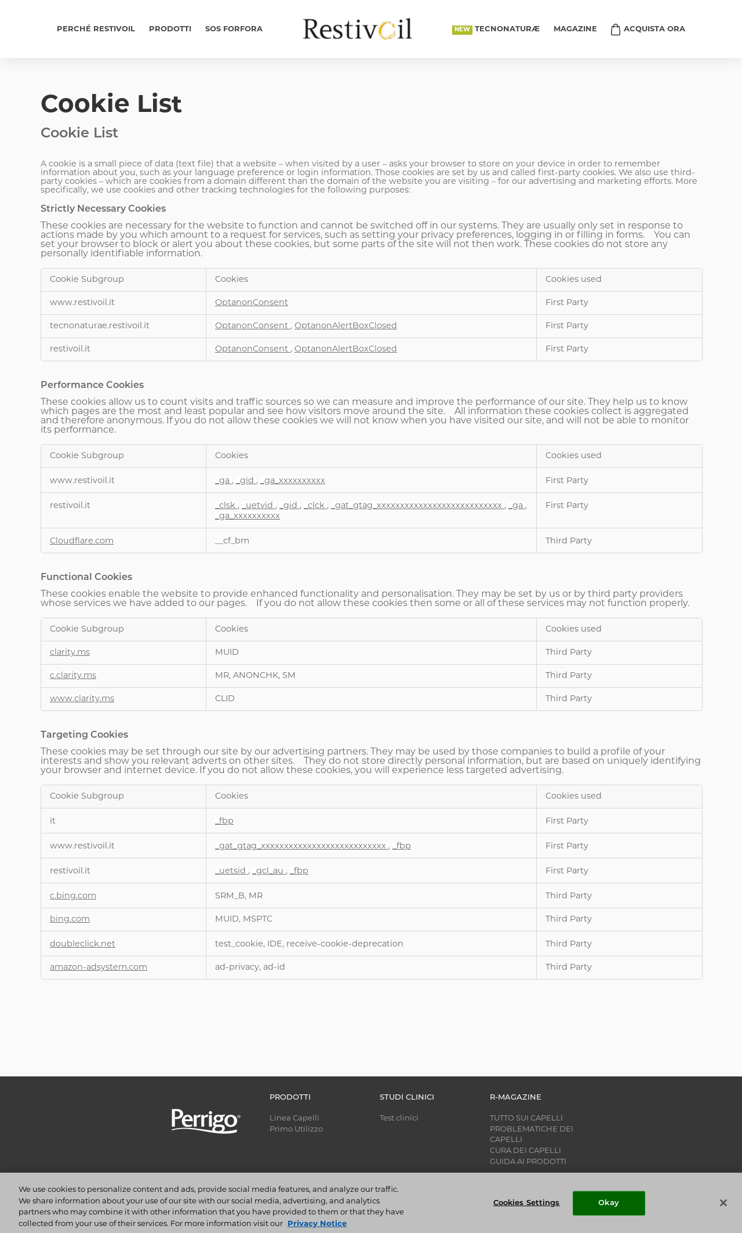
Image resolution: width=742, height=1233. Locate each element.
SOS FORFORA (234, 29)
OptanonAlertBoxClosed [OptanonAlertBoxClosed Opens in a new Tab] (345, 326)
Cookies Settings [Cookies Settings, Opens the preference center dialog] (526, 1213)
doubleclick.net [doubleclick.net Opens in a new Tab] (82, 944)
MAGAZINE (575, 29)
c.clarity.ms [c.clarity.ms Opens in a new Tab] (73, 676)
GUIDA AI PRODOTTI (528, 1162)
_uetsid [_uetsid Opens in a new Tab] (231, 871)
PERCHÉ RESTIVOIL (96, 29)
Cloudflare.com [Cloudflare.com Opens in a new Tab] (82, 541)
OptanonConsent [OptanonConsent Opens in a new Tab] (251, 303)
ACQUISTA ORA (654, 29)
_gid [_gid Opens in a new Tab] (246, 481)
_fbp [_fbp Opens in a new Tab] (224, 821)
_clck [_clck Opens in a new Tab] (315, 506)
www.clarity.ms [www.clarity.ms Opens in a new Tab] (82, 699)
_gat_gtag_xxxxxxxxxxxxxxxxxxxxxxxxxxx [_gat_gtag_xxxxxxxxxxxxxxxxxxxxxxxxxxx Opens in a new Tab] (417, 506)
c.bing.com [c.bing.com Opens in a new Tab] (73, 896)
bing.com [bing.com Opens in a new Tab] (70, 919)
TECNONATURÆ (507, 29)
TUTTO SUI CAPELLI (526, 1118)
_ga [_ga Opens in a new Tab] (223, 481)
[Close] (723, 1212)
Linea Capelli (294, 1118)
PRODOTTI (170, 29)
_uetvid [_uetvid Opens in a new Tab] (258, 506)
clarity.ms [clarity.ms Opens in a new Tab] (70, 652)
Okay (608, 1213)
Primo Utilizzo (296, 1129)
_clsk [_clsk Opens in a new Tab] (226, 506)
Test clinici (399, 1118)
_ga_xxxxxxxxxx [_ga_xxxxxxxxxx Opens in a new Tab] (292, 481)
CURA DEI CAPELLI (525, 1151)
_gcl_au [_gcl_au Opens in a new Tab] (269, 871)
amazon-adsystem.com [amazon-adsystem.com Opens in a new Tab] (98, 967)
